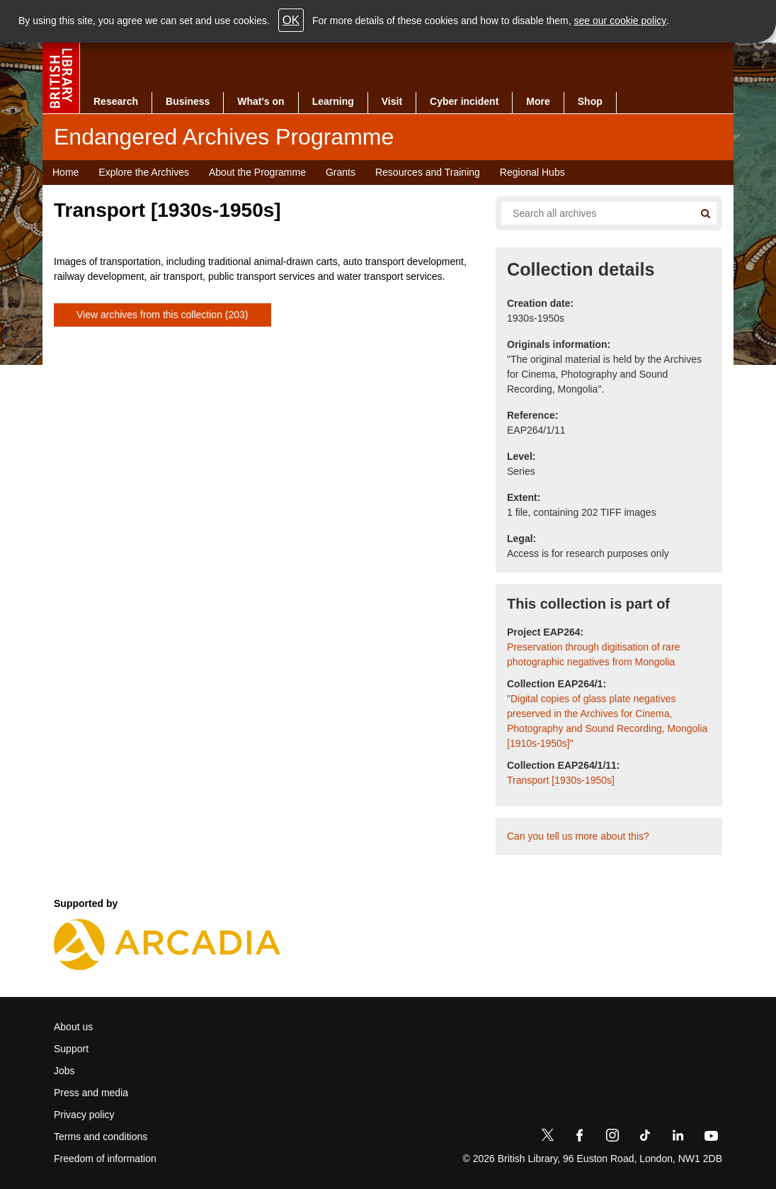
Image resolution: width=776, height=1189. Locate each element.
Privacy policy (84, 1114)
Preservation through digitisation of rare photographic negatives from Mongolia (593, 654)
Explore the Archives (143, 172)
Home (65, 172)
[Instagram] (612, 1138)
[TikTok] (645, 1138)
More (537, 101)
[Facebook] (579, 1138)
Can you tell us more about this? (578, 836)
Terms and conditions (100, 1136)
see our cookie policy (620, 20)
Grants (340, 172)
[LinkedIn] (677, 1138)
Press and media (91, 1092)
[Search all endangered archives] (592, 213)
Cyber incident (464, 101)
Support (71, 1048)
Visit (392, 101)
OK (291, 20)
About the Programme (257, 172)
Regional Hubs (532, 172)
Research (115, 101)
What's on (260, 101)
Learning (333, 101)
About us (73, 1026)
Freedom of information (105, 1158)
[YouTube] (711, 1138)
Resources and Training (427, 172)
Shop (590, 101)
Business (188, 101)
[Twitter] (547, 1138)
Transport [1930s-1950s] (561, 780)
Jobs (64, 1070)
